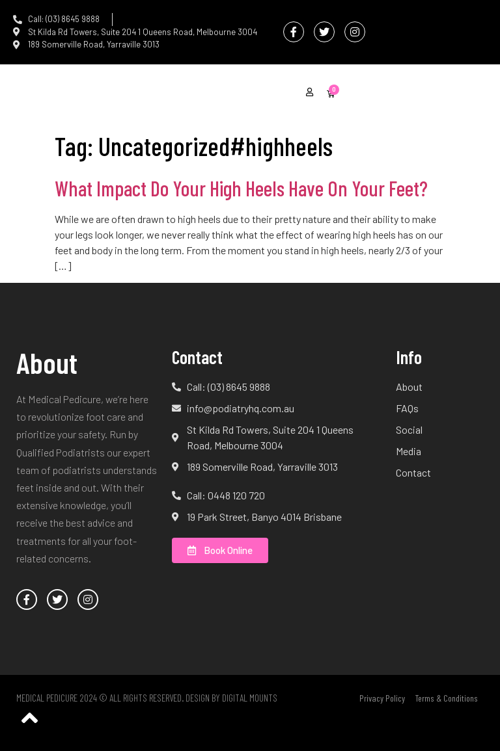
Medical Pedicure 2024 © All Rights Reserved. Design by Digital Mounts (146, 698)
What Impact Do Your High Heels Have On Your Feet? (241, 188)
